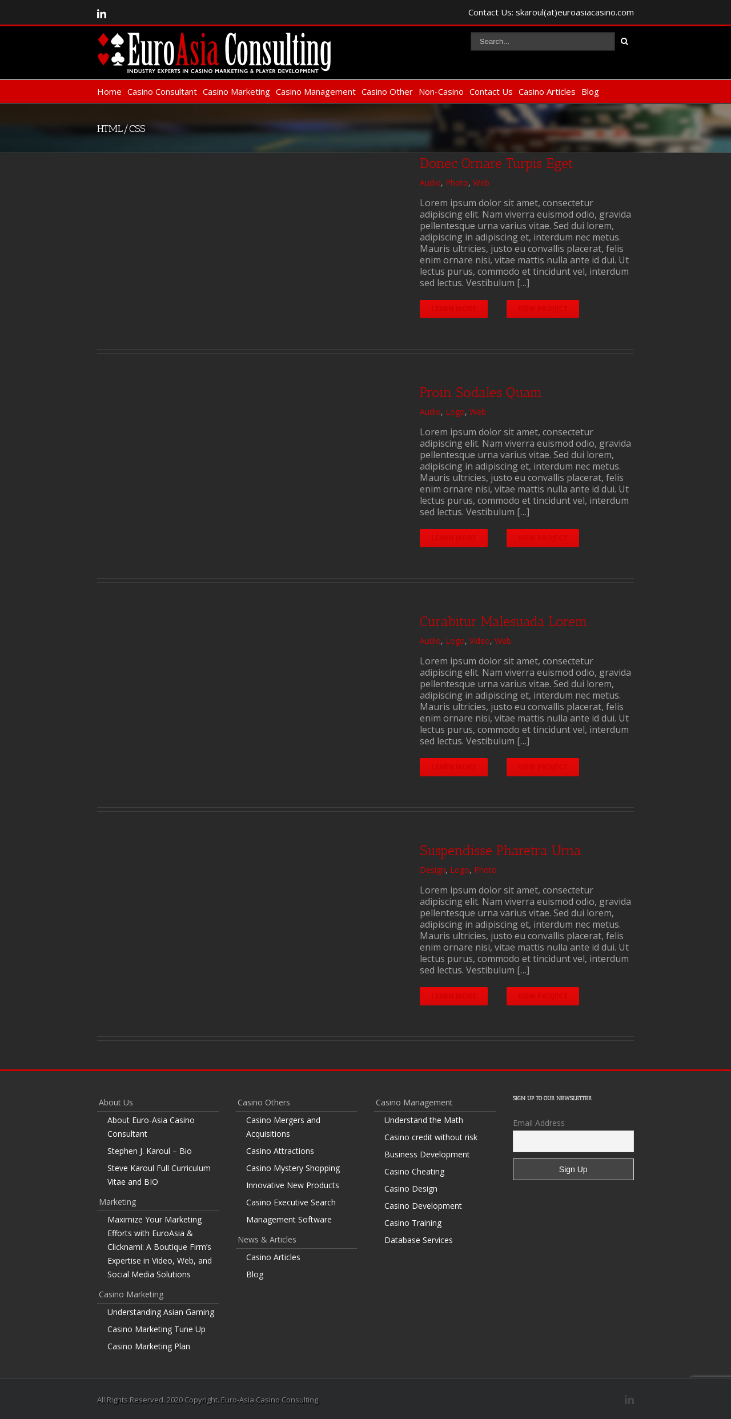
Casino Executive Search (291, 1202)
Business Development (427, 1154)
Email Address (539, 1122)
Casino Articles (547, 91)
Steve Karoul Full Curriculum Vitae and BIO (159, 1175)
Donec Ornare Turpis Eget (496, 163)
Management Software (289, 1219)
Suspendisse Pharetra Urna (500, 850)
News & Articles (267, 1239)
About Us (116, 1102)
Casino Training (412, 1222)
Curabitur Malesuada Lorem (503, 621)
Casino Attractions (280, 1150)
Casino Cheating (414, 1171)
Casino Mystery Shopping (293, 1168)
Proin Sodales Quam (481, 392)
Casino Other (387, 91)
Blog (590, 91)
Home (109, 91)
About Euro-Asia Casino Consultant (151, 1127)
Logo (455, 411)
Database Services (418, 1239)
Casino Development (423, 1205)
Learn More (453, 309)
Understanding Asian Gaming (160, 1311)
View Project (543, 309)
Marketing (117, 1201)
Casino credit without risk (430, 1137)
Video (479, 640)
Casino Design (410, 1188)
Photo (456, 182)
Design (432, 869)
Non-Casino (441, 91)
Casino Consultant (162, 91)
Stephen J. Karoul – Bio (149, 1150)
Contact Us (491, 91)
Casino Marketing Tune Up (156, 1329)
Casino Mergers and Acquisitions (283, 1127)
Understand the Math (423, 1120)
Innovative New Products (292, 1185)
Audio (430, 182)
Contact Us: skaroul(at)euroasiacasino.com (551, 12)
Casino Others (264, 1102)
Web (481, 182)
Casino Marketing (236, 91)
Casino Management (316, 91)
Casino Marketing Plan (148, 1346)
